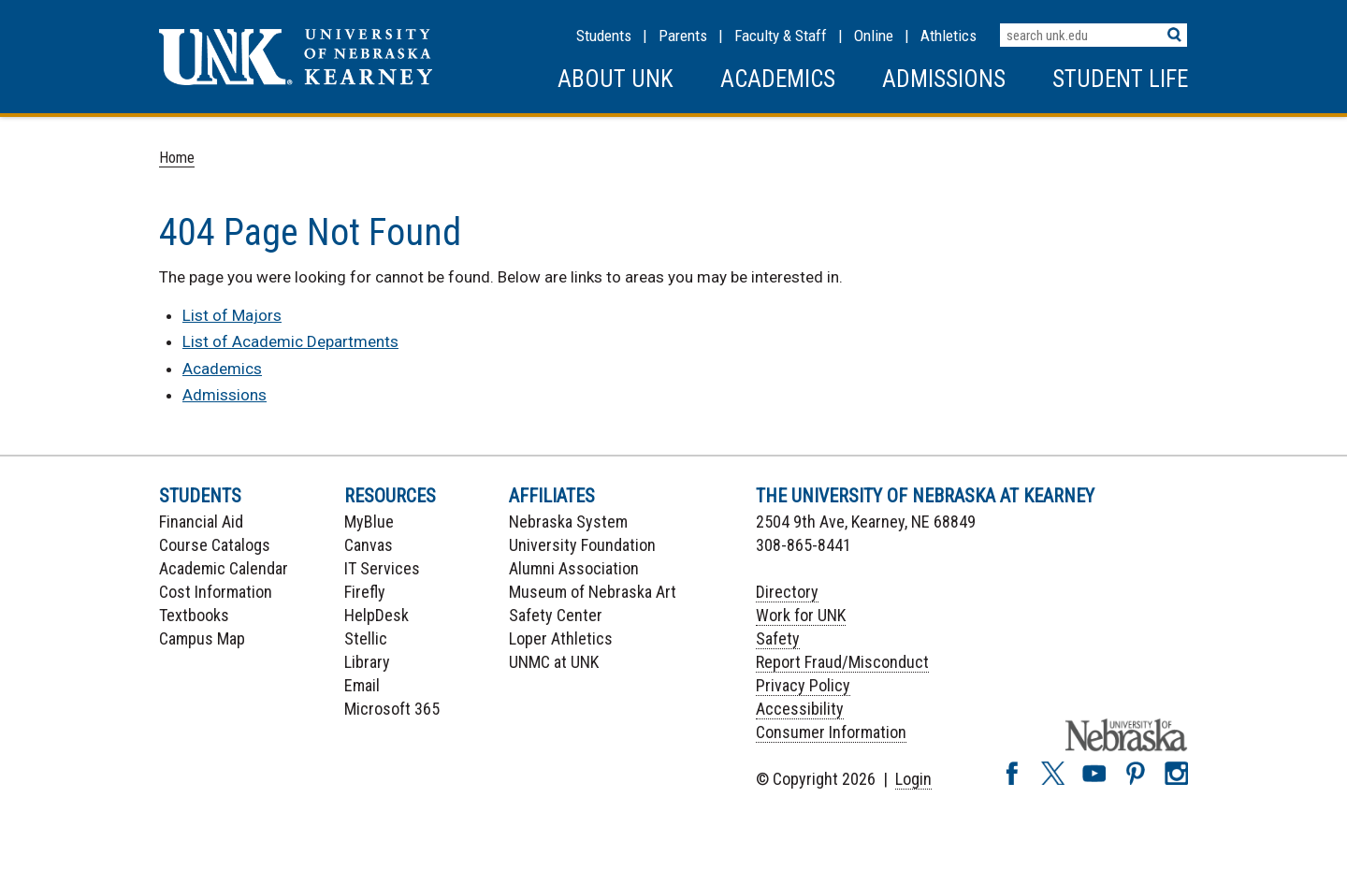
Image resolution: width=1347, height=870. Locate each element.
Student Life (1120, 79)
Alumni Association (574, 568)
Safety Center (555, 615)
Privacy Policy (803, 685)
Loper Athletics (561, 638)
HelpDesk (376, 615)
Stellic (365, 638)
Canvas (368, 545)
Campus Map (202, 638)
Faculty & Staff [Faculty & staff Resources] (780, 35)
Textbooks (194, 615)
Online (873, 35)
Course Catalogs (214, 545)
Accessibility (800, 708)
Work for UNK (801, 615)
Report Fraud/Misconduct (842, 662)
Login (913, 779)
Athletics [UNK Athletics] (948, 35)
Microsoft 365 (392, 708)
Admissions (944, 79)
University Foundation (582, 545)
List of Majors (232, 315)
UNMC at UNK (554, 662)
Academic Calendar (223, 568)
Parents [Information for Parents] (683, 35)
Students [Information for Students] (603, 35)
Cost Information (215, 592)
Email (362, 685)
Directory (787, 592)
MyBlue (369, 521)
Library (367, 662)
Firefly (364, 592)
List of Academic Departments (290, 341)
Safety (778, 638)
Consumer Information (831, 732)
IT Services (382, 568)
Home (177, 158)
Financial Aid (201, 521)
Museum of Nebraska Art (592, 592)
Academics (777, 79)
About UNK (616, 79)
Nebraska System (568, 521)
